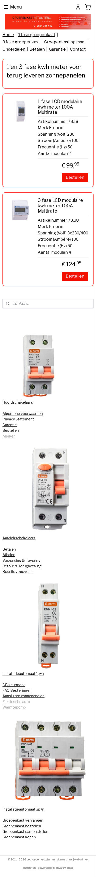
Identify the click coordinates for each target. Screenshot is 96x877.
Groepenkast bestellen (21, 826)
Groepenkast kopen (19, 837)
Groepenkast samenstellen (25, 831)
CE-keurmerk (13, 685)
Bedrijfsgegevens (17, 571)
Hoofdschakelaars (17, 402)
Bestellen (75, 177)
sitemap (62, 859)
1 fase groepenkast (36, 34)
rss (70, 859)
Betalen (37, 49)
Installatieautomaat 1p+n (23, 673)
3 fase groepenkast (21, 42)
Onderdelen (13, 49)
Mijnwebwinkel (63, 867)
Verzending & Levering (21, 560)
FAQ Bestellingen (17, 690)
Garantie (57, 49)
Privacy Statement (18, 419)
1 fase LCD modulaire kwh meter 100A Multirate (60, 107)
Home (8, 34)
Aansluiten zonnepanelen (23, 696)
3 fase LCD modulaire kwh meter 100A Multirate (60, 206)
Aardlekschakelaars (19, 538)
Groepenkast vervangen (22, 820)
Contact (78, 49)
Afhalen (8, 555)
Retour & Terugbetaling (22, 566)
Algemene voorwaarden (22, 413)
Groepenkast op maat (65, 42)
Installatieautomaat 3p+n (23, 809)
